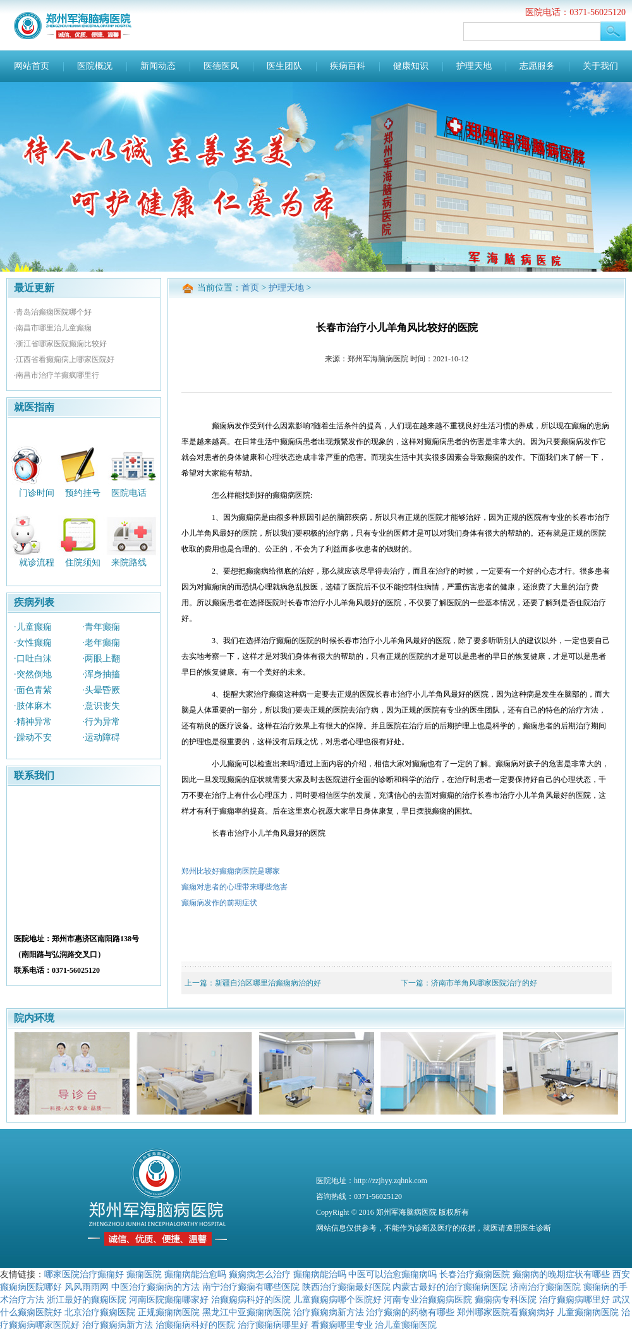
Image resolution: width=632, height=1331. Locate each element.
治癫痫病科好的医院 (251, 1299)
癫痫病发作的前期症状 (219, 902)
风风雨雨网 (86, 1287)
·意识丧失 (101, 706)
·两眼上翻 (101, 658)
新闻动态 (158, 66)
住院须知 (82, 562)
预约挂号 (82, 492)
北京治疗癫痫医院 (99, 1312)
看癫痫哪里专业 (342, 1325)
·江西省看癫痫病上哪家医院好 (64, 359)
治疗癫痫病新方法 (328, 1312)
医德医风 (221, 66)
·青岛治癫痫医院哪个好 (53, 312)
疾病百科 (347, 66)
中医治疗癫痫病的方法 (155, 1287)
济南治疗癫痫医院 (545, 1287)
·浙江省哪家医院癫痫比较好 (60, 343)
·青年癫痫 (101, 627)
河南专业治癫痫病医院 (428, 1299)
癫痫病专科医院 (506, 1299)
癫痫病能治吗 (319, 1274)
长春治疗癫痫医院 (474, 1274)
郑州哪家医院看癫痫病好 (505, 1312)
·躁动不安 (33, 737)
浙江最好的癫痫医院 (86, 1299)
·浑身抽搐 (101, 674)
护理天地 (474, 66)
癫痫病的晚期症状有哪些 (561, 1274)
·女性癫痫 (33, 642)
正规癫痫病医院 (169, 1312)
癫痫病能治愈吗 (195, 1274)
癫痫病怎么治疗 (260, 1274)
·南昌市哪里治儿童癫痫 (53, 327)
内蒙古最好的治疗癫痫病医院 (449, 1287)
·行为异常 (101, 721)
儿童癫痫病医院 (588, 1312)
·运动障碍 (101, 737)
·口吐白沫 (33, 658)
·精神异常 (33, 721)
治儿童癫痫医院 (406, 1325)
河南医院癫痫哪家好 (169, 1299)
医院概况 (94, 66)
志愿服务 (537, 66)
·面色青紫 (33, 690)
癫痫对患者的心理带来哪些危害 (234, 886)
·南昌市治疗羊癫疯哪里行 (56, 375)
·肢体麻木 (33, 706)
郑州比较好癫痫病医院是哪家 (230, 871)
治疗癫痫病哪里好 (574, 1299)
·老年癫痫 (101, 642)
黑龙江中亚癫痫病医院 (246, 1312)
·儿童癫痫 (33, 627)
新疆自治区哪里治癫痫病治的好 (268, 983)
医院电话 (129, 492)
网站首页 (31, 66)
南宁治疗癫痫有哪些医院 (251, 1287)
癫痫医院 (144, 1274)
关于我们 (600, 66)
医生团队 (284, 66)
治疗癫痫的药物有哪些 (410, 1312)
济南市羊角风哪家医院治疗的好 (484, 983)
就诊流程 (36, 562)
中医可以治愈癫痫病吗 (392, 1274)
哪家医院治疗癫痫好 (84, 1274)
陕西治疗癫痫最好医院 (346, 1287)
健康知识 (410, 66)
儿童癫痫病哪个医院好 (337, 1299)
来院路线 (129, 562)
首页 (250, 287)
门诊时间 (36, 492)
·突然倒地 (33, 674)
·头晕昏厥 (101, 690)
